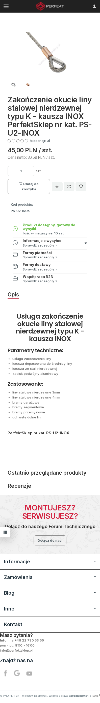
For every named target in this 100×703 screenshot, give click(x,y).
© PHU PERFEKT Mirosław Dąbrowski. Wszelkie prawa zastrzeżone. (42, 695)
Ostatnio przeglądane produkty (47, 473)
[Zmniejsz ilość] (30, 171)
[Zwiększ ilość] (12, 171)
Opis (13, 294)
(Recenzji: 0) (40, 141)
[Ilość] (21, 171)
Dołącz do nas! (50, 540)
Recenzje (19, 486)
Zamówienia (50, 577)
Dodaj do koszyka (29, 186)
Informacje (50, 562)
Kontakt (13, 624)
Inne (50, 609)
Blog (50, 593)
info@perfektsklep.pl (16, 650)
